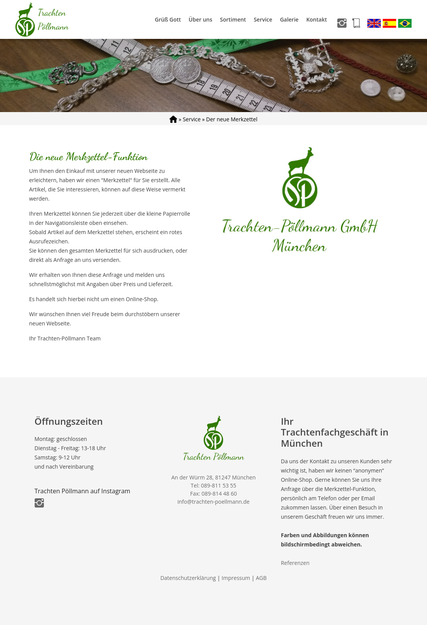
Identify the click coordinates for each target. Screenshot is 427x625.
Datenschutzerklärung (188, 577)
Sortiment (233, 19)
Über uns (200, 19)
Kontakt (316, 19)
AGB (261, 577)
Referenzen (295, 562)
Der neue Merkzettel (231, 119)
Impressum (236, 577)
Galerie (289, 19)
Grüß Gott (168, 19)
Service (263, 19)
